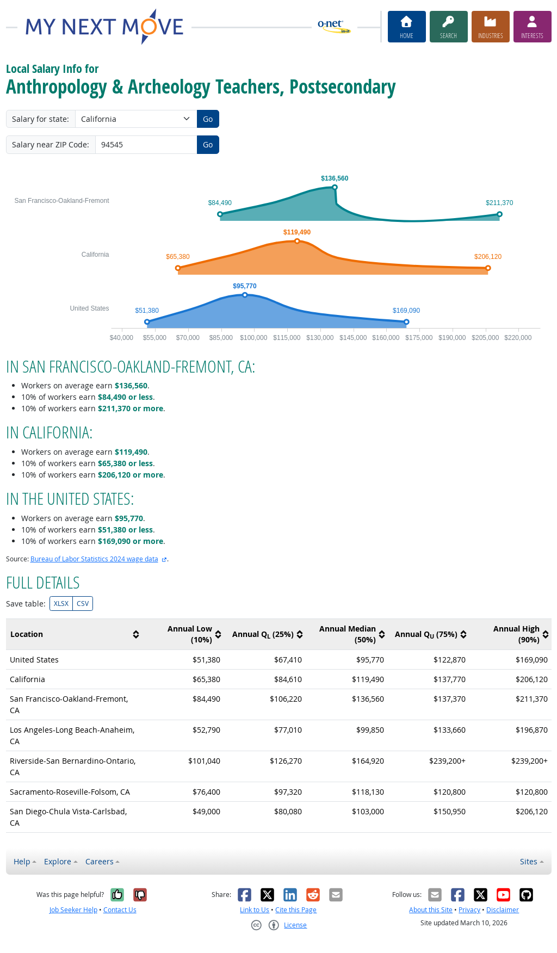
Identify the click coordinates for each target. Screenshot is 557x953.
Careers (99, 861)
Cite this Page (296, 909)
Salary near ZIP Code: (50, 144)
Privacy (469, 909)
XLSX (61, 603)
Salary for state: (40, 119)
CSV (83, 603)
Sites (528, 861)
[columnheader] (74, 634)
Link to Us (254, 909)
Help (22, 861)
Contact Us (120, 909)
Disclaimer (502, 909)
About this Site (431, 909)
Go (208, 119)
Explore (57, 861)
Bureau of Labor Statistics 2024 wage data (94, 559)
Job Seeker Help (73, 909)
